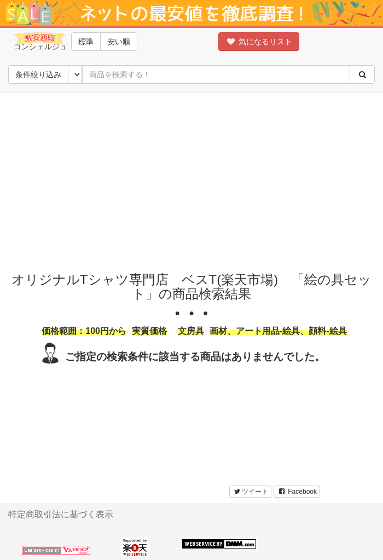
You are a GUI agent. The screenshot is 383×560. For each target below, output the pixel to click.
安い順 (118, 41)
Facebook (297, 491)
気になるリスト (258, 41)
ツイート (250, 491)
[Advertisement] (195, 179)
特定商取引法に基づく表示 (60, 514)
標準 (86, 41)
